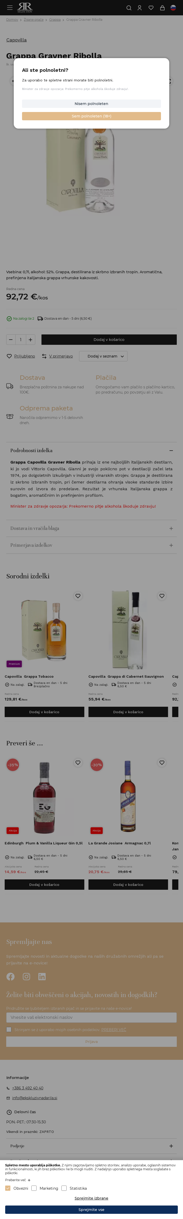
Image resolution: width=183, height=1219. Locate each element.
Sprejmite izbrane (91, 1198)
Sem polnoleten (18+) (91, 116)
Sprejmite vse (91, 1209)
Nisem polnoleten (91, 103)
